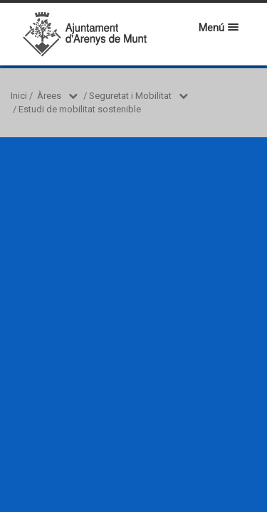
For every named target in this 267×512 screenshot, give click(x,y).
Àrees (49, 95)
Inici (19, 95)
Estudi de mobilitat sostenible (80, 109)
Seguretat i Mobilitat (130, 95)
